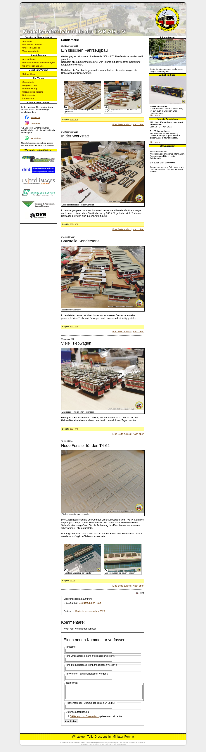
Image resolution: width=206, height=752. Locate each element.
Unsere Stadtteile (31, 47)
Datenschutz (28, 95)
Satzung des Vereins (32, 92)
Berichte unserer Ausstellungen (38, 62)
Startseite (27, 41)
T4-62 (72, 581)
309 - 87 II (74, 119)
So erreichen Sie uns (33, 66)
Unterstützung (29, 88)
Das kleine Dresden (32, 44)
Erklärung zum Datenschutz (84, 719)
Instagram (36, 123)
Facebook (35, 117)
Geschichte (28, 82)
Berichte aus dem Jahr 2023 (90, 611)
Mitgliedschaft (29, 85)
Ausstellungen (29, 59)
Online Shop (28, 74)
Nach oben (138, 124)
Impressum (28, 98)
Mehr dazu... (156, 115)
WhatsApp (36, 138)
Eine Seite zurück (121, 124)
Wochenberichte (30, 51)
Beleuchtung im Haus (90, 602)
